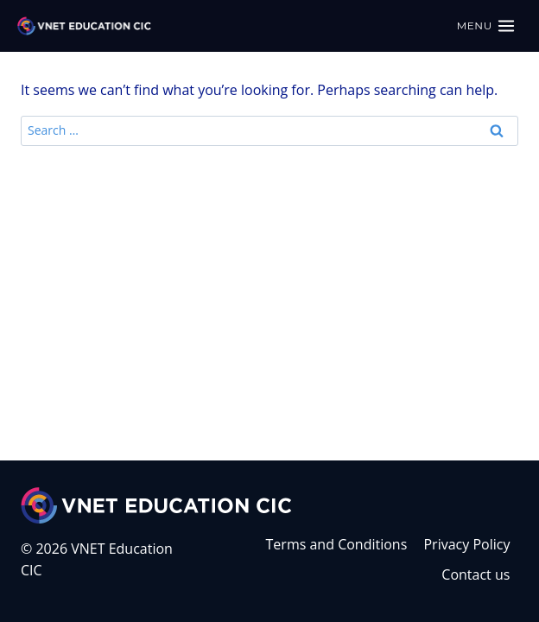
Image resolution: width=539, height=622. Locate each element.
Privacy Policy (466, 544)
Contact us (475, 574)
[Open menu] (486, 26)
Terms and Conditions (337, 544)
